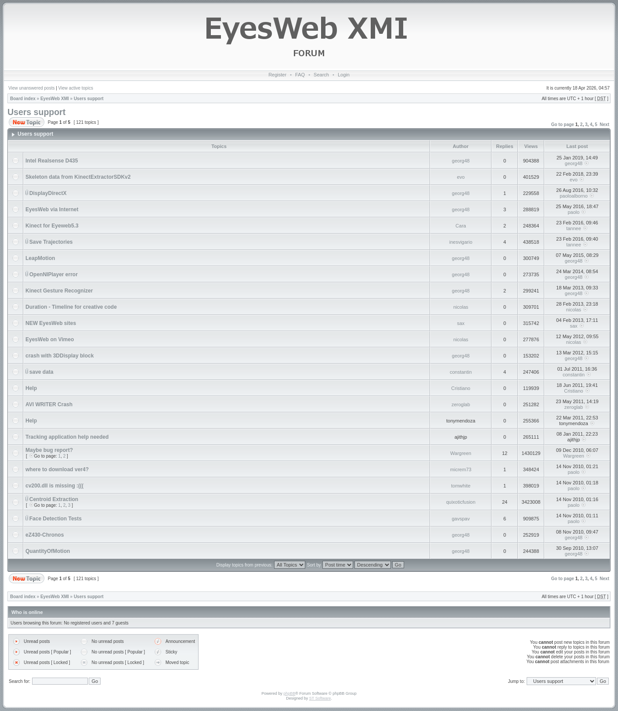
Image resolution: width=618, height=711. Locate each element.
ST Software (320, 698)
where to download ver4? (57, 469)
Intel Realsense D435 (51, 161)
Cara (460, 225)
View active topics (75, 88)
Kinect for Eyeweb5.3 (52, 226)
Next (604, 124)
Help (31, 388)
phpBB (289, 693)
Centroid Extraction (53, 499)
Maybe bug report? (49, 450)
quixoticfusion (461, 502)
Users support (89, 98)
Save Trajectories (51, 242)
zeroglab (461, 404)
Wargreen (460, 453)
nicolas (460, 307)
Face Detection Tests (55, 519)
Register (277, 74)
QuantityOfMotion (47, 551)
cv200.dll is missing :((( (54, 486)
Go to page (562, 124)
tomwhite (460, 485)
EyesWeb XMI (54, 98)
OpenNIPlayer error (53, 274)
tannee (573, 228)
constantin (461, 372)
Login (344, 74)
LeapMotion (40, 258)
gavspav (461, 518)
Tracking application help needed (66, 437)
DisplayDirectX (48, 193)
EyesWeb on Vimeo (49, 339)
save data (41, 372)
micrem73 (460, 469)
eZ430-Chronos (44, 535)
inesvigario (461, 242)
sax (460, 323)
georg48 (461, 160)
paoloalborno (574, 196)
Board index (23, 98)
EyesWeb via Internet (52, 209)
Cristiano (460, 388)
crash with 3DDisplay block (59, 356)
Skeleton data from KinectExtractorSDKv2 (77, 177)
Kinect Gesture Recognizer (59, 291)
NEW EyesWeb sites (50, 323)
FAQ (300, 74)
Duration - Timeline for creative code (71, 307)
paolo (574, 212)
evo (461, 177)
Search (321, 74)
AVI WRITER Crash (48, 404)
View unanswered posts (31, 88)
